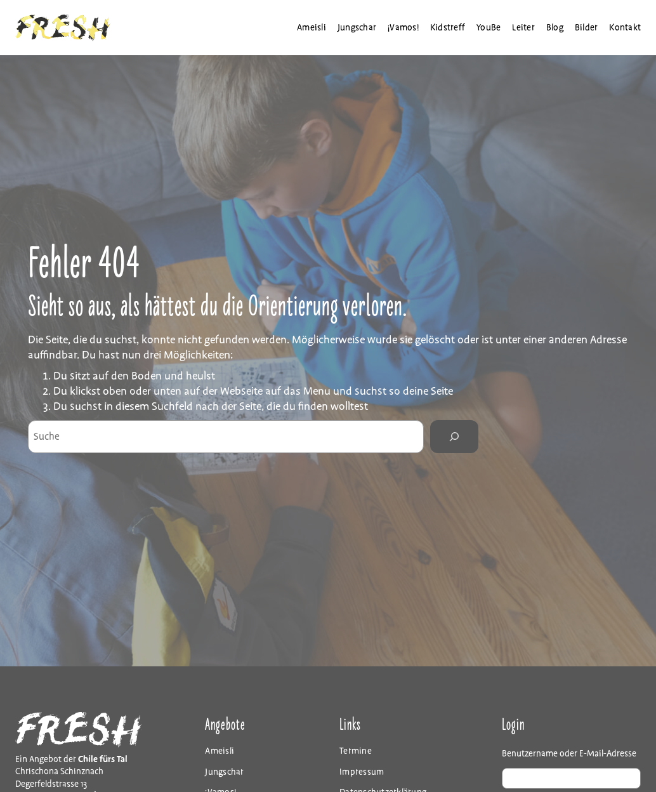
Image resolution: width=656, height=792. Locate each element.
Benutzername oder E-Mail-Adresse (569, 754)
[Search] (454, 436)
